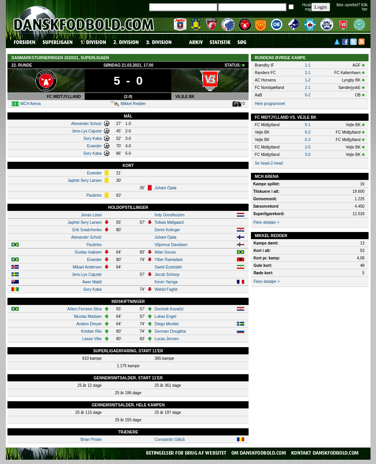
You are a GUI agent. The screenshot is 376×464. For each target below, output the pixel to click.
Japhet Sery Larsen (85, 180)
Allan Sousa (164, 252)
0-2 (307, 95)
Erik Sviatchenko (87, 230)
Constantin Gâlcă (169, 439)
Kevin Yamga (166, 282)
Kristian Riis (91, 331)
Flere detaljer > (266, 222)
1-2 (307, 80)
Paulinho (94, 195)
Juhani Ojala (165, 188)
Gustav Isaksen (88, 252)
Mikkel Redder (133, 104)
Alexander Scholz (86, 123)
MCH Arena (30, 104)
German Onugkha (170, 331)
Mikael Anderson (87, 267)
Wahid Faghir (166, 289)
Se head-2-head (269, 163)
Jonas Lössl (91, 215)
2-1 (307, 73)
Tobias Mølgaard (168, 222)
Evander (94, 146)
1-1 (307, 65)
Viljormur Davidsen (170, 245)
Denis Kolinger (167, 230)
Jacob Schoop (166, 274)
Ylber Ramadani (168, 259)
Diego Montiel (166, 324)
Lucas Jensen (166, 339)
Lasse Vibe (92, 339)
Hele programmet (270, 104)
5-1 (307, 125)
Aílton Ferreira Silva (84, 309)
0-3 (307, 140)
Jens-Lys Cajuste (87, 131)
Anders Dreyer (89, 324)
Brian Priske (91, 439)
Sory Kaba (93, 138)
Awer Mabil (92, 282)
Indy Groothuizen (169, 215)
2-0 (307, 147)
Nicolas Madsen (88, 316)
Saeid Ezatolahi (168, 267)
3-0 (307, 154)
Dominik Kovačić (168, 309)
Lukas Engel (165, 316)
